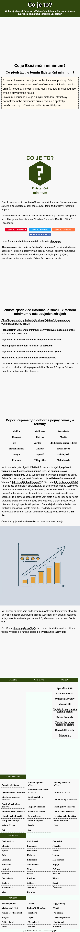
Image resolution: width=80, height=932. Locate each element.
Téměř (56, 908)
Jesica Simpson (61, 820)
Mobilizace (40, 431)
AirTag (37, 443)
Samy (4, 926)
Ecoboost (16, 460)
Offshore (40, 448)
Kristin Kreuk (8, 825)
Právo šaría (63, 431)
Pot (3, 830)
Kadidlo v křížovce (36, 811)
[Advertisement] (40, 40)
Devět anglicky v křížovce (35, 798)
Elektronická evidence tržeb (63, 443)
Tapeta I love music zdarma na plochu (64, 723)
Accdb (31, 825)
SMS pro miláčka (64, 693)
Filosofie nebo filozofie (12, 816)
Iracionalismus (16, 448)
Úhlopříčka (40, 460)
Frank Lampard (35, 820)
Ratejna (40, 437)
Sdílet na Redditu (63, 229)
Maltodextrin (63, 460)
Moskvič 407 (65, 704)
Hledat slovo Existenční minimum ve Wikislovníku (28, 357)
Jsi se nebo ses (34, 816)
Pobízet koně (8, 922)
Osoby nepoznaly (62, 917)
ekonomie (55, 241)
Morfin (63, 437)
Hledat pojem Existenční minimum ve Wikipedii (27, 345)
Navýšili (5, 917)
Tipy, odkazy (59, 903)
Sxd (29, 830)
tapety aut (60, 632)
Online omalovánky (65, 699)
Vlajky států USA (10, 908)
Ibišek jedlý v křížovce (64, 806)
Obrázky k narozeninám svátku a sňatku (65, 710)
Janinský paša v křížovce (13, 811)
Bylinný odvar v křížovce (13, 792)
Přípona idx (64, 735)
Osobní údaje (48, 931)
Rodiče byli (59, 922)
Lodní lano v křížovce (64, 811)
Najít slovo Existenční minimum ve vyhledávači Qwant (31, 351)
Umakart (16, 437)
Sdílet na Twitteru (39, 229)
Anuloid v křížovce (10, 785)
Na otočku (58, 912)
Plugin (16, 454)
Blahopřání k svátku (36, 908)
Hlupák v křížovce (36, 806)
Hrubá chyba (63, 448)
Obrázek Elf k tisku (65, 730)
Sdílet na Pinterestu (16, 229)
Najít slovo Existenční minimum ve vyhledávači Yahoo (31, 339)
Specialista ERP (65, 688)
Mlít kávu (32, 912)
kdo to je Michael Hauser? (26, 482)
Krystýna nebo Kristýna (65, 816)
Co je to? (40, 4)
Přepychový (33, 922)
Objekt (31, 917)
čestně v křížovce (62, 792)
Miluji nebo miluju (10, 820)
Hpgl (56, 825)
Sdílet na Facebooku (40, 234)
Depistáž (40, 454)
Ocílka (16, 431)
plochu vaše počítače (24, 628)
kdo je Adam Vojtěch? (66, 482)
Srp (14, 443)
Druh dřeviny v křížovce (65, 799)
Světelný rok (63, 454)
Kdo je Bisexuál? (64, 717)
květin (44, 632)
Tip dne (31, 926)
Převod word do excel (12, 912)
